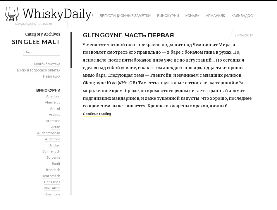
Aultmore (52, 139)
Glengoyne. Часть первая (128, 34)
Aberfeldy (52, 102)
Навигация (51, 76)
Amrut (55, 108)
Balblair (54, 145)
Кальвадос (242, 15)
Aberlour (53, 96)
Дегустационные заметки (125, 15)
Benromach (51, 176)
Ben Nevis (52, 182)
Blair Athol (52, 188)
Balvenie (53, 157)
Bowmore (52, 194)
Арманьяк (215, 15)
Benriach (53, 169)
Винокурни (168, 15)
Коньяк (192, 15)
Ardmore (53, 120)
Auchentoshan (48, 133)
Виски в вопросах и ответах (38, 70)
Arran (55, 127)
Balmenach (51, 151)
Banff (56, 163)
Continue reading (97, 113)
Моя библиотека (47, 64)
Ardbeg (54, 114)
